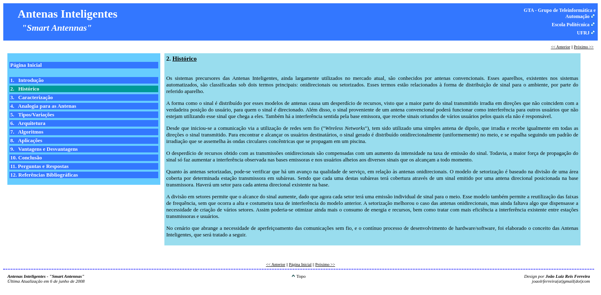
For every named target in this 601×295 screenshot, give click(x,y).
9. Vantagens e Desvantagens (44, 149)
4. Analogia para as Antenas (43, 106)
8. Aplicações (26, 140)
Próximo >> (584, 47)
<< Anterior (560, 47)
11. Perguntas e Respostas (39, 166)
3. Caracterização (31, 97)
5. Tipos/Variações (32, 114)
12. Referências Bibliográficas (44, 175)
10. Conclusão (26, 157)
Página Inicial (26, 65)
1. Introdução (26, 80)
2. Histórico (24, 89)
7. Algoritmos (26, 132)
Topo (298, 276)
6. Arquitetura (28, 123)
